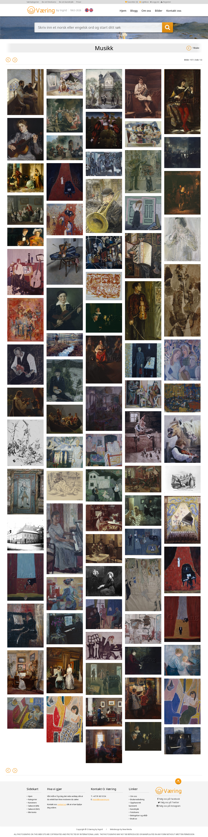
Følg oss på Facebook (168, 798)
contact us (61, 804)
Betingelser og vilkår (138, 815)
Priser (78, 2)
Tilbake (193, 48)
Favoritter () (131, 2)
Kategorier (32, 799)
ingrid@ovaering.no (101, 799)
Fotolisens (134, 812)
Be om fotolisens (49, 2)
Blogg (134, 10)
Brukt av (133, 818)
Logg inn (154, 2)
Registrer (166, 2)
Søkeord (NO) (34, 809)
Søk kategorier (33, 2)
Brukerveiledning (137, 799)
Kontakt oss (173, 10)
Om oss (146, 10)
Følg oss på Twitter (168, 802)
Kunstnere (32, 802)
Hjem (123, 10)
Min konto (32, 812)
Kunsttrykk (134, 809)
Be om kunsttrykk (66, 2)
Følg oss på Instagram (168, 805)
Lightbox (144, 2)
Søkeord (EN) (33, 806)
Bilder (158, 10)
